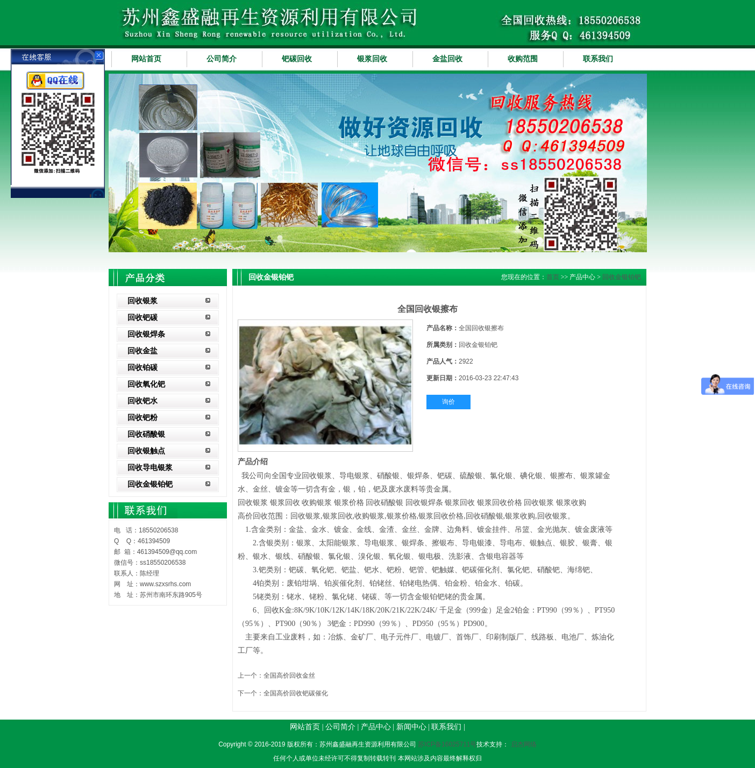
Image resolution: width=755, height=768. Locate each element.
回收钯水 (142, 401)
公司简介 (221, 59)
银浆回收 (372, 59)
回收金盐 (142, 351)
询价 (448, 402)
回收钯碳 (142, 318)
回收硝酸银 (146, 434)
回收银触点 (146, 451)
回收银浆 (142, 301)
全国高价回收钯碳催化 (295, 693)
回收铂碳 (142, 368)
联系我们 (598, 59)
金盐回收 (447, 59)
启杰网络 (524, 744)
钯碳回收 (297, 59)
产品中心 (376, 727)
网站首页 (146, 59)
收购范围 (523, 59)
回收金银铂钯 (150, 484)
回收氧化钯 (146, 384)
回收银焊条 (146, 334)
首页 (552, 277)
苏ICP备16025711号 (447, 744)
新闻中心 (411, 727)
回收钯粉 (142, 418)
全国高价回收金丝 (289, 675)
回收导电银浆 (150, 468)
